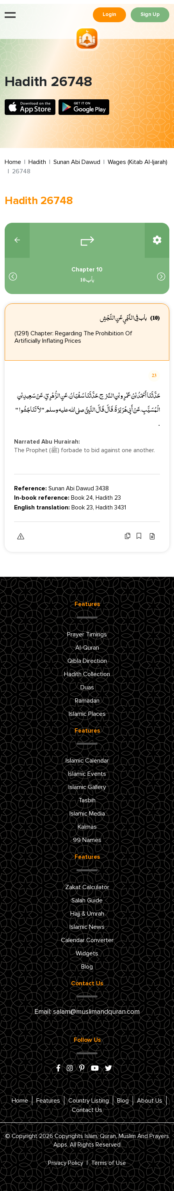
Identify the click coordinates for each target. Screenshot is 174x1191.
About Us (149, 1101)
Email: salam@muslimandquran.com (87, 1011)
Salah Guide (87, 900)
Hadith (37, 162)
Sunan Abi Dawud (76, 162)
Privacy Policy (65, 1163)
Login (109, 14)
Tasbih (87, 800)
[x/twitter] (108, 1068)
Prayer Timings (87, 634)
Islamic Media (87, 813)
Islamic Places (87, 714)
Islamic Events (87, 774)
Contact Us (87, 1110)
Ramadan (87, 701)
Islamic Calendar (87, 761)
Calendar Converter (87, 940)
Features (48, 1101)
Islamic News (87, 927)
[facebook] (58, 1068)
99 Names (87, 840)
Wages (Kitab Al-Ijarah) (137, 162)
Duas (87, 687)
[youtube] (95, 1068)
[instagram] (70, 1068)
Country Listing (88, 1101)
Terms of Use (108, 1163)
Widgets (87, 953)
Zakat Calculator (87, 887)
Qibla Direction (87, 661)
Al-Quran (87, 648)
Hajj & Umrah (87, 914)
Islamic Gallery (87, 787)
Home (13, 162)
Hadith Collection (87, 674)
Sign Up (150, 14)
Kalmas (87, 827)
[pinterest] (82, 1068)
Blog (87, 967)
